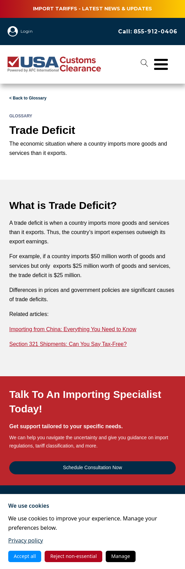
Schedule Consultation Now (92, 467)
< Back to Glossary (27, 98)
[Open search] (144, 64)
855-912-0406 (155, 31)
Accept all (25, 556)
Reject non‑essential (73, 556)
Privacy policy (25, 540)
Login (27, 31)
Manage (120, 556)
